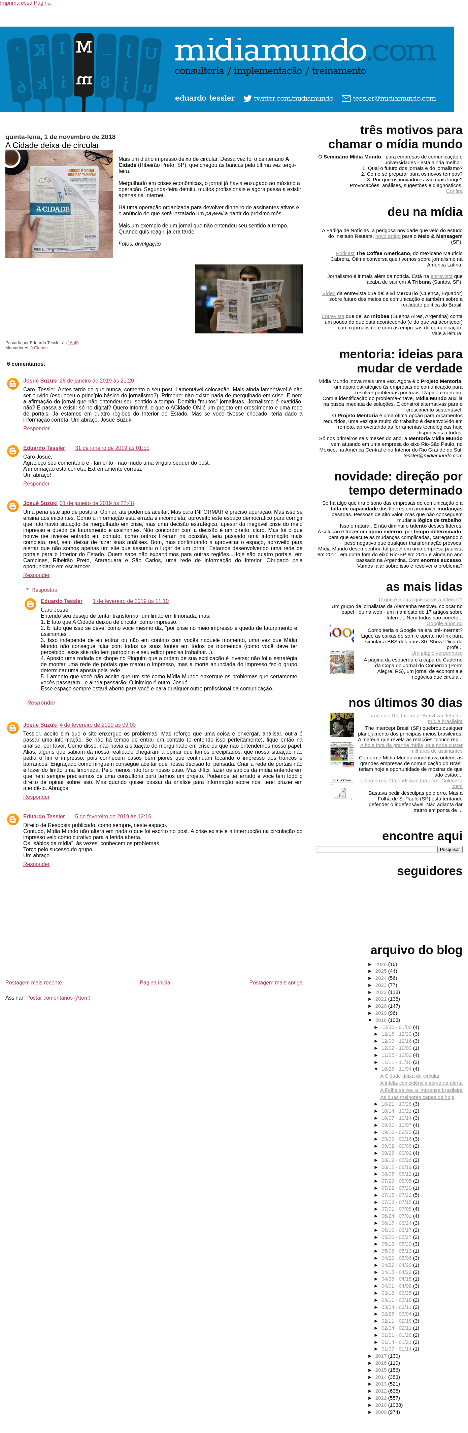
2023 (381, 985)
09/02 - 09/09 (397, 1146)
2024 (381, 978)
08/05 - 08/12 (397, 1174)
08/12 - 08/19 (397, 1167)
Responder (36, 428)
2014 (381, 1377)
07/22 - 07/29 (397, 1188)
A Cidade (39, 347)
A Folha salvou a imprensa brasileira (421, 1090)
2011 (381, 1398)
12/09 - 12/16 (397, 1041)
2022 (381, 992)
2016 (381, 1363)
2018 (381, 1020)
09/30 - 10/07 (397, 1125)
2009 (381, 1412)
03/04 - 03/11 (397, 1307)
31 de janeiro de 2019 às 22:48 (97, 503)
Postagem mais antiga (275, 983)
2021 (381, 999)
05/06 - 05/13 (397, 1251)
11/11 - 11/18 (397, 1062)
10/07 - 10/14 (397, 1118)
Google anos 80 (445, 623)
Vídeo (329, 293)
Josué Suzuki (40, 381)
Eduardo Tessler (44, 448)
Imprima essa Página (25, 3)
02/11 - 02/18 (397, 1321)
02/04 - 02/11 (397, 1328)
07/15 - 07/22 (397, 1195)
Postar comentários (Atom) (58, 998)
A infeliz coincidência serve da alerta (421, 1083)
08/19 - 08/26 (397, 1160)
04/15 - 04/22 (397, 1272)
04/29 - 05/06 (397, 1258)
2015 (381, 1370)
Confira (454, 191)
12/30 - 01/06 (397, 1027)
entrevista (442, 276)
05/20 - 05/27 (397, 1237)
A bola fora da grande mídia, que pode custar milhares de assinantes (411, 748)
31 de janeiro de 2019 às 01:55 (112, 448)
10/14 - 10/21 (397, 1111)
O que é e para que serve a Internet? (421, 599)
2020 (381, 1006)
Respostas (44, 590)
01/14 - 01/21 (397, 1342)
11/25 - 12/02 (397, 1055)
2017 (381, 1356)
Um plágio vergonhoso (437, 653)
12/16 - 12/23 (397, 1034)
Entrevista (333, 316)
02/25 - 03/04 (397, 1314)
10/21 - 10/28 (397, 1104)
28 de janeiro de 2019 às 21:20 (97, 381)
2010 (381, 1405)
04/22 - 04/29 (397, 1265)
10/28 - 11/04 (397, 1069)
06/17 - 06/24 (397, 1223)
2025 (381, 971)
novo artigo (388, 236)
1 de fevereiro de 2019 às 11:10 (131, 601)
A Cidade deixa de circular (52, 145)
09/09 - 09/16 (397, 1139)
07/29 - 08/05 (397, 1181)
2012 (381, 1391)
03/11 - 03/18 (397, 1300)
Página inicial (155, 983)
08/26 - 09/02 (397, 1153)
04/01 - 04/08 (397, 1286)
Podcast (345, 253)
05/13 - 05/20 (397, 1244)
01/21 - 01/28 (397, 1335)
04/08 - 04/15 (397, 1279)
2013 (381, 1384)
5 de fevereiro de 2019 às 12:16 (113, 816)
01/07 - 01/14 (397, 1349)
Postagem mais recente (33, 983)
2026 (381, 964)
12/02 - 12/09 (397, 1048)
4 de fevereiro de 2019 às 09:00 (98, 725)
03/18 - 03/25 (397, 1293)
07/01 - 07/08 (397, 1209)
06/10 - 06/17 (397, 1230)
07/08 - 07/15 (397, 1202)
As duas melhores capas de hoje (417, 1097)
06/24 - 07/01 (397, 1216)
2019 (381, 1013)
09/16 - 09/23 (397, 1132)
